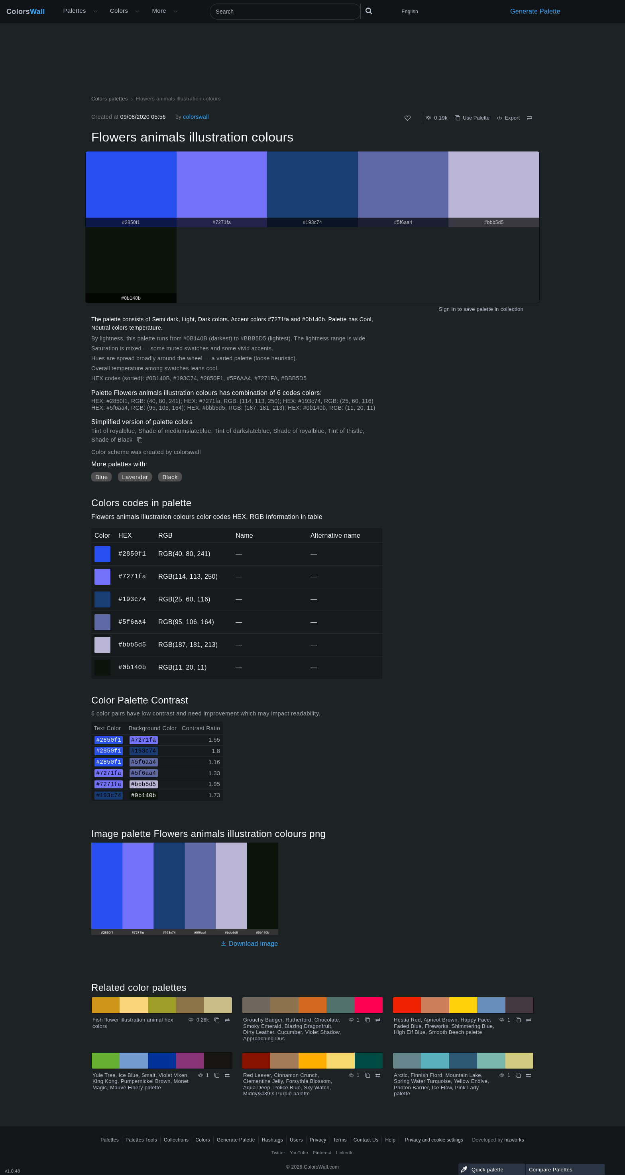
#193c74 (132, 599)
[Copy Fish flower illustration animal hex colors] (216, 1020)
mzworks (514, 1140)
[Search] (285, 12)
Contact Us (366, 1140)
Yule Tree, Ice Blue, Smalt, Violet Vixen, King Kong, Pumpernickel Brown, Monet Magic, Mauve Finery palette (140, 1081)
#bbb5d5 (132, 644)
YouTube (299, 1152)
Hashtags (272, 1140)
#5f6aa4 (132, 621)
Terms (340, 1140)
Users (296, 1140)
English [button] (410, 11)
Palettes (74, 10)
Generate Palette (535, 11)
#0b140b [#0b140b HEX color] (102, 662)
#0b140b (132, 667)
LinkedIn (345, 1152)
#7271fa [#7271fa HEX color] (102, 571)
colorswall (196, 117)
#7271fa (132, 576)
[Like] (407, 118)
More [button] (159, 10)
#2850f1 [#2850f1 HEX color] (102, 548)
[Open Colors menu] (137, 11)
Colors (25, 12)
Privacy (318, 1140)
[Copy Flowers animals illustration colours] (140, 440)
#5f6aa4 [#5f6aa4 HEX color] (102, 616)
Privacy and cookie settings (434, 1140)
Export (508, 118)
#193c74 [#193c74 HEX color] (102, 593)
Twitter (278, 1152)
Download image (249, 943)
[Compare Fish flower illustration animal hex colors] (227, 1020)
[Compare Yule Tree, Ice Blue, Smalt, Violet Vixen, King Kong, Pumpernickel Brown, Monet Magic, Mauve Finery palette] (227, 1075)
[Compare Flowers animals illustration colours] (529, 118)
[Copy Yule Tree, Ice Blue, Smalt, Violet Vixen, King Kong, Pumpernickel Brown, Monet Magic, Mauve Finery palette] (216, 1075)
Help (390, 1140)
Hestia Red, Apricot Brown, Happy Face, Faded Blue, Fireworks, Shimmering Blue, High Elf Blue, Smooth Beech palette (444, 1026)
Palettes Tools (141, 1140)
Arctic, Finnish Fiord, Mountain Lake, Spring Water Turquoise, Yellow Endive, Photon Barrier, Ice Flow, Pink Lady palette (441, 1084)
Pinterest (322, 1152)
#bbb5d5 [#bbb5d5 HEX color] (102, 639)
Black (169, 477)
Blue (101, 477)
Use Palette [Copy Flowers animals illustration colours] (472, 118)
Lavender (135, 477)
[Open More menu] (95, 11)
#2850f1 (132, 553)
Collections (176, 1140)
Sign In (447, 309)
